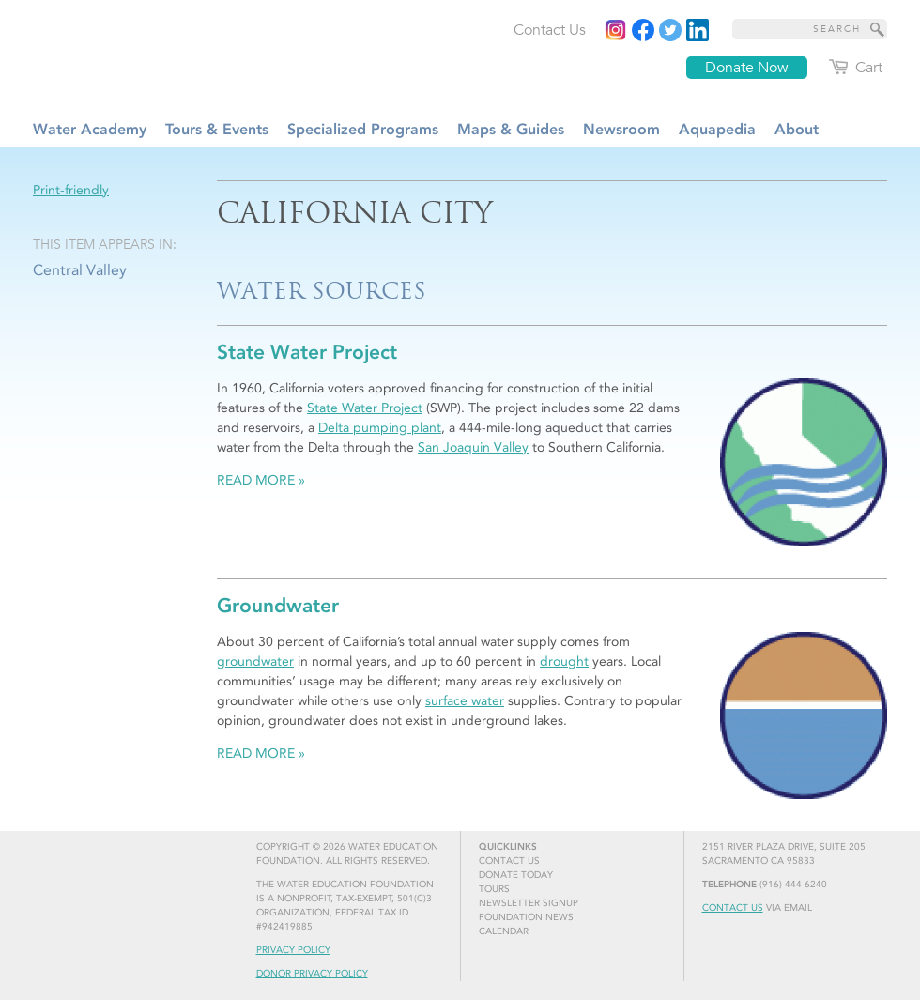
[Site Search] (877, 29)
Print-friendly (71, 190)
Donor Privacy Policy (312, 973)
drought (564, 661)
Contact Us (732, 908)
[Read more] (697, 30)
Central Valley (80, 270)
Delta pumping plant (379, 428)
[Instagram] (616, 30)
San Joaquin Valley (473, 447)
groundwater (255, 661)
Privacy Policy (293, 950)
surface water (464, 701)
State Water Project (364, 408)
